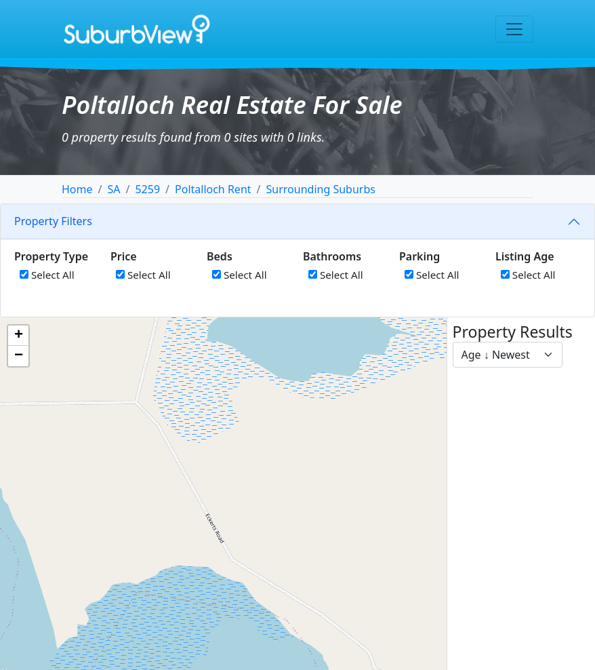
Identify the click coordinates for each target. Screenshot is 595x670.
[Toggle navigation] (514, 29)
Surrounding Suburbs (320, 189)
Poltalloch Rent (213, 189)
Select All (47, 274)
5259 (147, 189)
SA (113, 189)
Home (77, 189)
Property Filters (53, 221)
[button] (18, 336)
